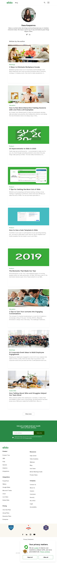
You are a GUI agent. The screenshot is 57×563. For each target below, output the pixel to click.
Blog (31, 465)
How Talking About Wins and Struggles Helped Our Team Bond (27, 394)
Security (32, 497)
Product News (34, 475)
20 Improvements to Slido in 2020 (22, 148)
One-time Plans (7, 509)
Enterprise (5, 519)
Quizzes (5, 465)
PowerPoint (6, 481)
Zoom (4, 493)
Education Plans (7, 516)
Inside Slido (12, 390)
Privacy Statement (28, 539)
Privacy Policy (28, 438)
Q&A (4, 458)
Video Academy (34, 459)
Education (12, 105)
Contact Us (33, 484)
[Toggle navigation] (48, 3)
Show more (28, 414)
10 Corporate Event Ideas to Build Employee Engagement (26, 353)
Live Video (5, 497)
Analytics (5, 468)
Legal (31, 504)
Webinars (32, 462)
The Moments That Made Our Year (22, 271)
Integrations (6, 471)
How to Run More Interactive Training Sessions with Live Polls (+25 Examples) (27, 109)
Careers (32, 491)
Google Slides (6, 487)
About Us (32, 487)
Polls (4, 461)
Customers (33, 494)
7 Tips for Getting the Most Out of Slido (25, 189)
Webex (4, 484)
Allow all (45, 557)
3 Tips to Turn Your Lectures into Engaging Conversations (26, 312)
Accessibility (33, 507)
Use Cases (33, 468)
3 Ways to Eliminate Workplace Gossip (24, 67)
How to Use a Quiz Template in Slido (23, 230)
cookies (36, 548)
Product (11, 146)
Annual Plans (6, 513)
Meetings (12, 64)
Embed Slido (6, 500)
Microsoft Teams (7, 490)
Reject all (30, 557)
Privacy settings (45, 552)
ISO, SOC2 (32, 500)
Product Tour (6, 455)
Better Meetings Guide (36, 471)
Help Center (33, 455)
